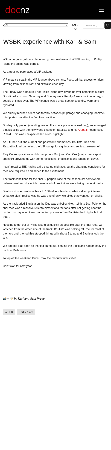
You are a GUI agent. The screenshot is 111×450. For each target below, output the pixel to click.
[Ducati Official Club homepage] (51, 9)
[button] (101, 9)
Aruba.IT (83, 129)
